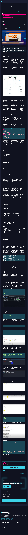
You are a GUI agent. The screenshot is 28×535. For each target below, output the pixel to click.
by (6, 4)
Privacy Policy (3, 527)
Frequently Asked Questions (6, 524)
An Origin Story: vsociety (5, 522)
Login (15, 524)
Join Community (17, 522)
